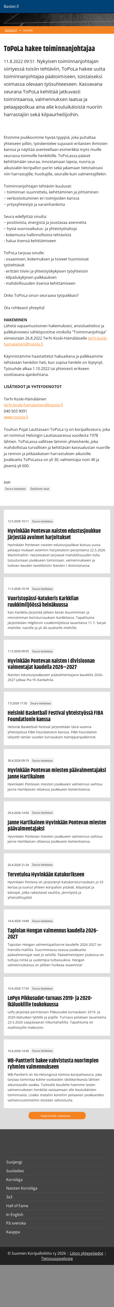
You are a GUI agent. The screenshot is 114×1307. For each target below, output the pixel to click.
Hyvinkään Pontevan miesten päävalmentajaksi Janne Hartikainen (57, 773)
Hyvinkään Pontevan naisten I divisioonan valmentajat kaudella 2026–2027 (51, 664)
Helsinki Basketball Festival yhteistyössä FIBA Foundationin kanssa (55, 716)
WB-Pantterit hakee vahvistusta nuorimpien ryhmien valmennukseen (53, 1064)
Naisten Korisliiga (21, 1188)
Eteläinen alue (39, 489)
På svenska (16, 1223)
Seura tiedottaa (15, 489)
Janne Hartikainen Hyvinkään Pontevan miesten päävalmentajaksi (57, 825)
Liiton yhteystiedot (86, 1253)
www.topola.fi (16, 417)
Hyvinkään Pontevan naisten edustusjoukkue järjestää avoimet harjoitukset (54, 534)
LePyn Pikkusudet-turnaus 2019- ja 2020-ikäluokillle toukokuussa (50, 1001)
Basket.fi (11, 30)
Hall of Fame (17, 1205)
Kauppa (13, 1232)
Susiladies (15, 1170)
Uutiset (28, 30)
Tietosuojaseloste (57, 1258)
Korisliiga (14, 1179)
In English (14, 1214)
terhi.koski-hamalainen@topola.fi (33, 405)
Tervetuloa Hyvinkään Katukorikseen (46, 874)
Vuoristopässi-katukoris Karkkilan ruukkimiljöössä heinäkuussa (43, 601)
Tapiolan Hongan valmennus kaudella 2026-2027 (53, 934)
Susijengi (14, 1162)
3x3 (9, 1197)
